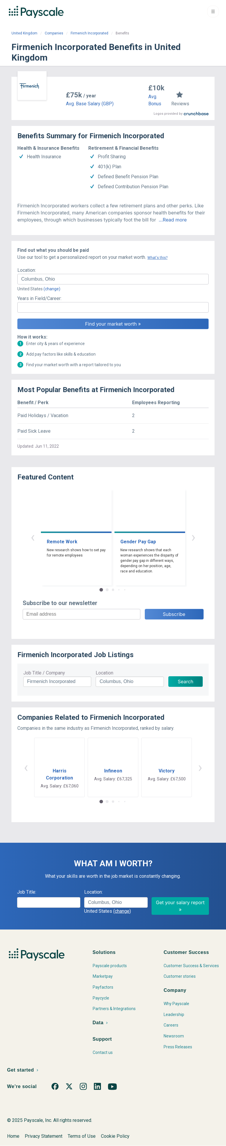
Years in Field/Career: (39, 298)
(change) (52, 288)
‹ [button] (33, 537)
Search (185, 681)
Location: (26, 270)
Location (104, 673)
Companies (54, 33)
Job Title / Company (44, 673)
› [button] (193, 537)
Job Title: (26, 892)
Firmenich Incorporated (89, 33)
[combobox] (113, 279)
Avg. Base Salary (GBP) (90, 103)
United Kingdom (24, 33)
